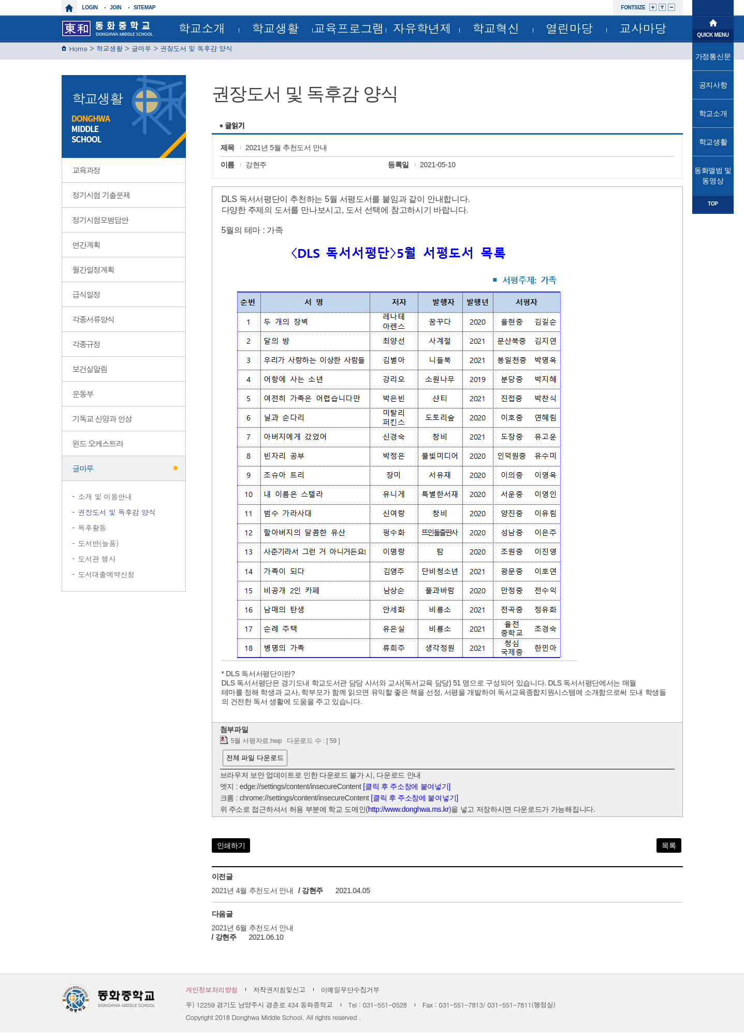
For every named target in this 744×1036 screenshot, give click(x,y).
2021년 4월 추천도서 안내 (253, 894)
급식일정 (86, 298)
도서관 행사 (97, 562)
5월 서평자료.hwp (256, 744)
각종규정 (86, 347)
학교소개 (201, 28)
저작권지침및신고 (279, 993)
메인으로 (713, 21)
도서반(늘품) (98, 547)
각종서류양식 (93, 322)
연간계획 (86, 248)
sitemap (144, 7)
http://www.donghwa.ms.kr (408, 813)
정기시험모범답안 (100, 223)
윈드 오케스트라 (97, 447)
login (90, 7)
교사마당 (642, 28)
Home (78, 52)
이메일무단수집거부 (350, 993)
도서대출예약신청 (106, 578)
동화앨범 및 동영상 (713, 175)
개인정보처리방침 (212, 993)
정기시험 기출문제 (101, 198)
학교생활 (275, 28)
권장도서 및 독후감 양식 (196, 52)
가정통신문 (713, 56)
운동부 (83, 397)
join (115, 7)
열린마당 (569, 28)
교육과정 (86, 173)
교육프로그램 (348, 28)
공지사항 (713, 85)
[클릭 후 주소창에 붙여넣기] (406, 790)
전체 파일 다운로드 (255, 761)
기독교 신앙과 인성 (102, 422)
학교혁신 (495, 28)
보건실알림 (90, 372)
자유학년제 (422, 28)
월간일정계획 (93, 273)
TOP (713, 204)
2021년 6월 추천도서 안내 (253, 931)
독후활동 (92, 531)
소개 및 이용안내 (105, 500)
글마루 (141, 52)
